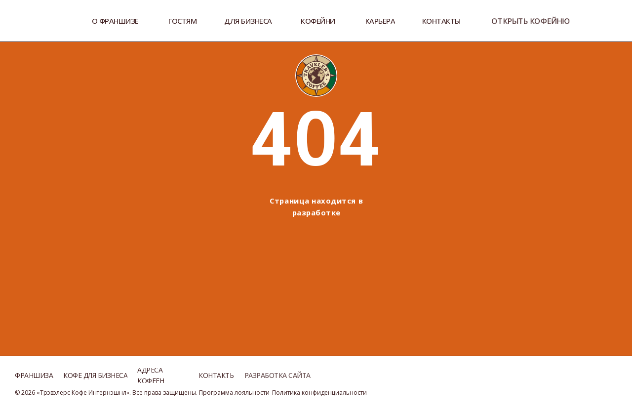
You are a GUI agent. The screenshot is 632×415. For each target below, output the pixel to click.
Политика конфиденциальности (319, 392)
